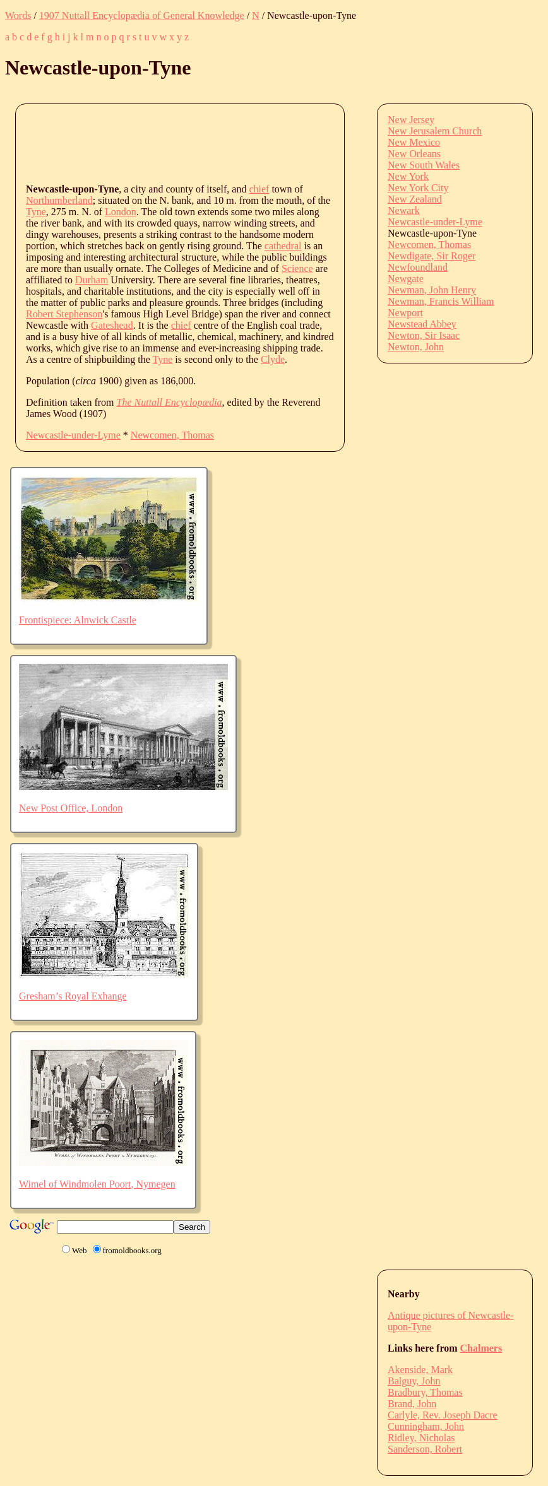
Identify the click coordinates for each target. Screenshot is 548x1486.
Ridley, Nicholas (421, 1437)
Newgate (406, 278)
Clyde (273, 359)
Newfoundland (418, 267)
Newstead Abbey (422, 324)
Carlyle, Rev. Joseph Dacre (442, 1415)
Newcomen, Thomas (172, 435)
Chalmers (481, 1348)
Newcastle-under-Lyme (73, 435)
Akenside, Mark (420, 1369)
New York (408, 176)
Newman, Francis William (441, 301)
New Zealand (415, 199)
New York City (418, 187)
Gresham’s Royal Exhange (73, 996)
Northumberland (59, 200)
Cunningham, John (426, 1426)
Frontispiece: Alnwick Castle (77, 620)
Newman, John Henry (432, 290)
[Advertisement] (255, 142)
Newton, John (416, 346)
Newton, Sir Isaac (424, 335)
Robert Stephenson (64, 314)
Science (297, 268)
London (120, 211)
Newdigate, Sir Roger (431, 256)
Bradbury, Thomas (425, 1392)
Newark (404, 210)
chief (259, 189)
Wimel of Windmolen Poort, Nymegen (97, 1184)
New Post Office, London (70, 808)
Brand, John (412, 1403)
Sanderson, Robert (425, 1449)
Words (18, 15)
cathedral (283, 245)
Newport (405, 312)
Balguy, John (414, 1381)
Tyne (36, 211)
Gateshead (112, 325)
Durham (91, 279)
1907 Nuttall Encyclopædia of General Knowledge (141, 15)
